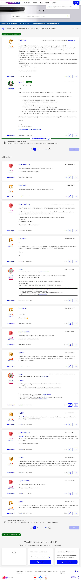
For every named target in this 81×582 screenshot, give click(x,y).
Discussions (26, 3)
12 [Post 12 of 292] (21, 449)
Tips (40, 3)
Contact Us (19, 573)
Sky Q (40, 10)
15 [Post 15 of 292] (21, 513)
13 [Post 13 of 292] (21, 472)
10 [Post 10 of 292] (21, 404)
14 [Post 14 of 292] (21, 493)
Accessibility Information (52, 571)
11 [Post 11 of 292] (21, 424)
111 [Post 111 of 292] (21, 135)
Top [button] (77, 571)
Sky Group (62, 573)
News (35, 3)
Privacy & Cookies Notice (40, 571)
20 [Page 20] (46, 149)
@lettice (25, 417)
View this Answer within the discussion (30, 129)
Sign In (76, 3)
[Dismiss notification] (77, 7)
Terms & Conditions (28, 571)
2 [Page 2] (37, 149)
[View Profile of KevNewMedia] (71, 40)
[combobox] (44, 16)
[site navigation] (2, 2)
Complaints (62, 571)
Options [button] (74, 28)
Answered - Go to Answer (11, 34)
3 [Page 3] (39, 149)
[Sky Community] (12, 3)
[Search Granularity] (17, 16)
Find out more (44, 271)
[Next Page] (49, 149)
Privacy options (19, 571)
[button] (77, 40)
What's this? (11, 48)
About (47, 3)
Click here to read (43, 294)
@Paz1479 (21, 380)
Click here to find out (46, 289)
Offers (54, 3)
